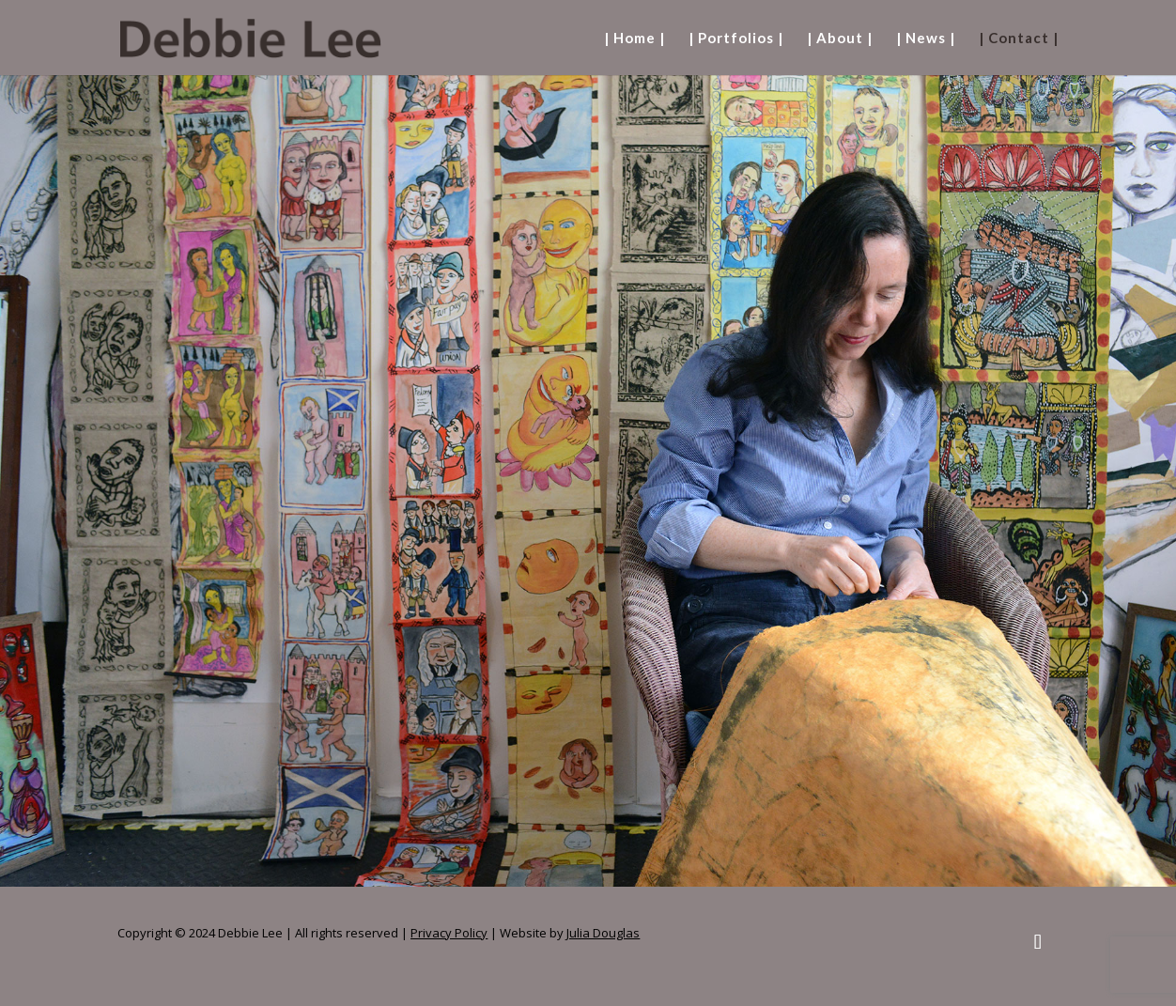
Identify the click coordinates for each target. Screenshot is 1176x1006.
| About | (840, 38)
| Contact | (1019, 38)
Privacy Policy (448, 932)
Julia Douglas (603, 932)
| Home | (634, 38)
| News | (925, 38)
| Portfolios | (736, 38)
